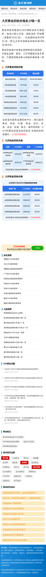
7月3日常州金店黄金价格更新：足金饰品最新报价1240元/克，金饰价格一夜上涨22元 (23, 397)
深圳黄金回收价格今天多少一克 (16, 328)
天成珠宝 (28, 476)
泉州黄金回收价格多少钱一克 (15, 318)
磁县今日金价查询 (10, 298)
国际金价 (4, 9)
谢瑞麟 (35, 458)
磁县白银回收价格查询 (12, 303)
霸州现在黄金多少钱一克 (13, 357)
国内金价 (14, 9)
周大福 (5, 458)
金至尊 (5, 463)
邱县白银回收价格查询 (12, 293)
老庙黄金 (34, 463)
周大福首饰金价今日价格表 (13, 437)
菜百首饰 (36, 467)
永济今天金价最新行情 (11, 519)
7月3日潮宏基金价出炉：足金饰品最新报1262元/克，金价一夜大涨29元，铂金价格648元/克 (24, 419)
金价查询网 (12, 14)
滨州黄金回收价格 (15, 563)
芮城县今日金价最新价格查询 (14, 524)
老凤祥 (24, 463)
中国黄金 (6, 467)
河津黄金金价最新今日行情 (13, 514)
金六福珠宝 (7, 472)
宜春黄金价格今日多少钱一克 (15, 342)
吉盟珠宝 (6, 481)
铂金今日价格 (29, 442)
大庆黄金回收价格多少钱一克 (27, 14)
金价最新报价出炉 (7, 560)
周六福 (26, 467)
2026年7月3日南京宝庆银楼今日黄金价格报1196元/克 (23, 387)
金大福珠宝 (20, 472)
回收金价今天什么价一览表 (14, 332)
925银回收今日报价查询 (12, 503)
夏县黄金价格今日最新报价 (13, 535)
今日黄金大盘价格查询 (31, 560)
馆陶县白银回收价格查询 (13, 269)
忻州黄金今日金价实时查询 (13, 509)
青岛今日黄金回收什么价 (13, 347)
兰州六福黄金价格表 (11, 337)
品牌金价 (32, 9)
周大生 (16, 467)
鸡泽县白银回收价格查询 (13, 279)
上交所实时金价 (18, 560)
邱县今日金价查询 (10, 288)
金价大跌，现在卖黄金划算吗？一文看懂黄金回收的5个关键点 (24, 498)
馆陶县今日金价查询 (11, 259)
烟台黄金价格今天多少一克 (14, 323)
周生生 (26, 458)
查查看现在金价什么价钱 (13, 313)
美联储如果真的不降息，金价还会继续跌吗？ (20, 493)
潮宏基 (14, 463)
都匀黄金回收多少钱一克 (13, 352)
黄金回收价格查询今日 (28, 563)
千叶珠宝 (6, 476)
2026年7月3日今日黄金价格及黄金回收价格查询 (21, 369)
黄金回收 (23, 9)
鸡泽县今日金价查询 (11, 284)
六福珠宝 (15, 458)
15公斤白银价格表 (11, 264)
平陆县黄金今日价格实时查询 (14, 530)
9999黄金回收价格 (10, 446)
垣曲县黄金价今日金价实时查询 (15, 540)
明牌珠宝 (32, 472)
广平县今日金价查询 (11, 274)
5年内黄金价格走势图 (11, 442)
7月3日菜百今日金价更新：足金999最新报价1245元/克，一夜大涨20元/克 (24, 408)
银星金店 (17, 476)
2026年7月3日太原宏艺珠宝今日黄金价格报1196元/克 (23, 378)
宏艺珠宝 (17, 481)
